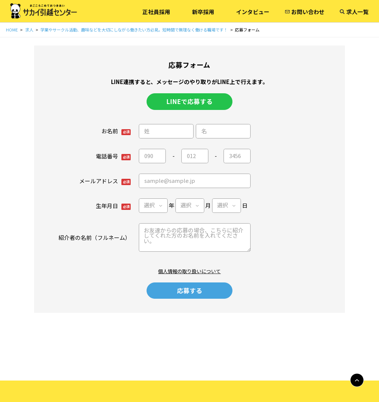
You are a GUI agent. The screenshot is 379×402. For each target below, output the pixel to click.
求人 (29, 30)
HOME (12, 30)
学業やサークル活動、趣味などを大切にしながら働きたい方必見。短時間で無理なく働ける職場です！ (134, 30)
